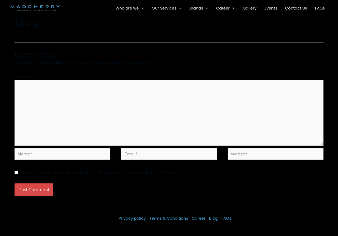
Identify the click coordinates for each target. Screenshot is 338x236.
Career (223, 8)
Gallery (250, 8)
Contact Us (296, 8)
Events (270, 8)
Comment (26, 76)
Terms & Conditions (168, 218)
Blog (213, 218)
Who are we (127, 8)
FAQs (320, 8)
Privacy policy (132, 218)
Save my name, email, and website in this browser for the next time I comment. (99, 172)
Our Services (164, 8)
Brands (196, 8)
